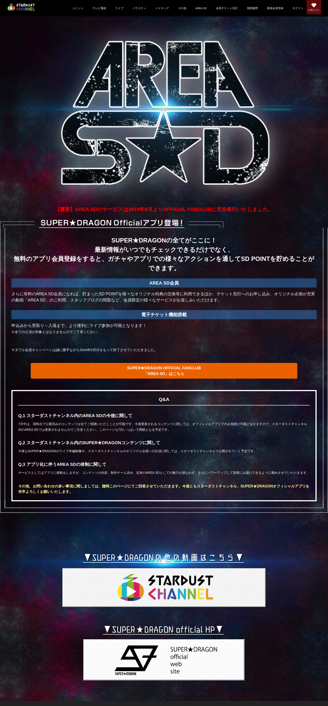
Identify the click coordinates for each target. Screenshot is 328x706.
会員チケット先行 (219, 8)
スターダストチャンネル (23, 8)
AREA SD (193, 8)
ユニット (70, 8)
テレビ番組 (92, 8)
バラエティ (132, 8)
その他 (175, 8)
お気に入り (311, 11)
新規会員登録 (267, 8)
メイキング (154, 8)
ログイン (290, 8)
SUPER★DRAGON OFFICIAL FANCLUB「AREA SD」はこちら (164, 373)
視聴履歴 (244, 8)
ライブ (112, 8)
